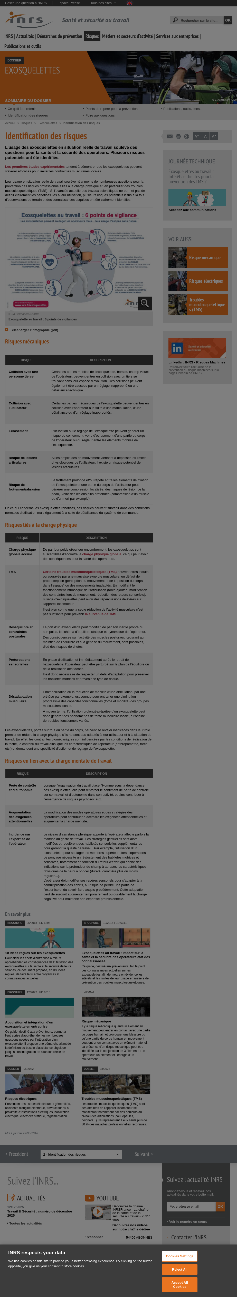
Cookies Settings (180, 1260)
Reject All (179, 1273)
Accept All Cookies (180, 1289)
